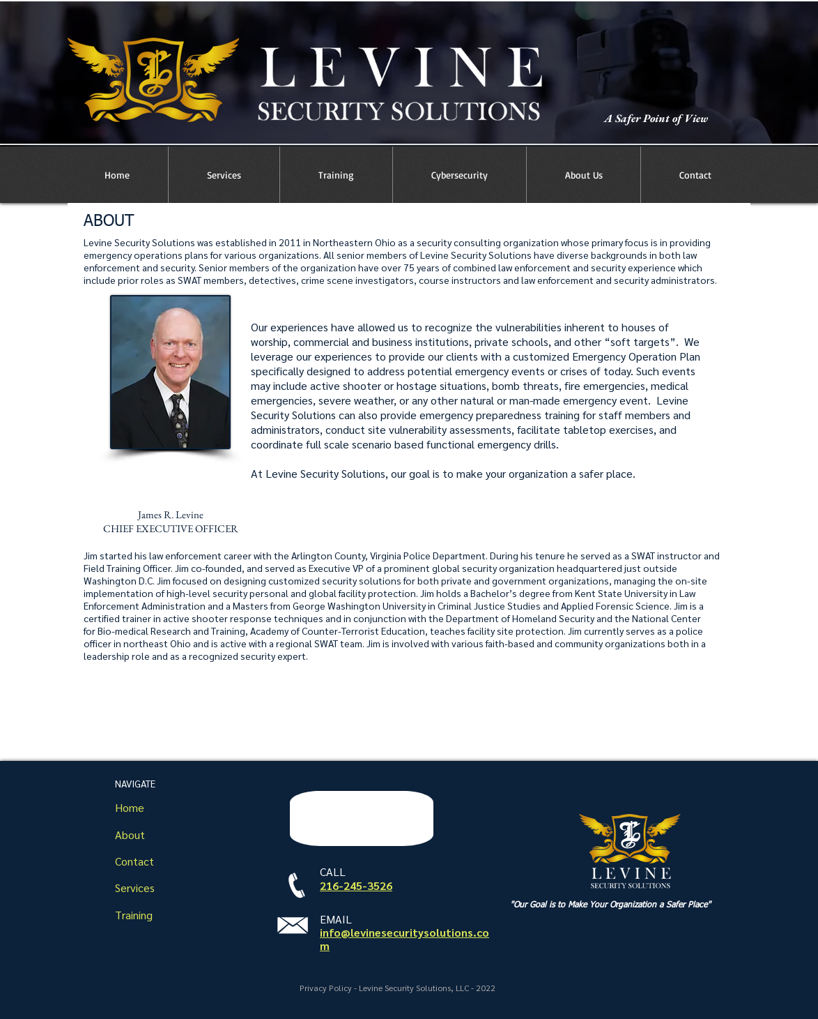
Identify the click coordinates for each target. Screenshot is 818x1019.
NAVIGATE (135, 783)
